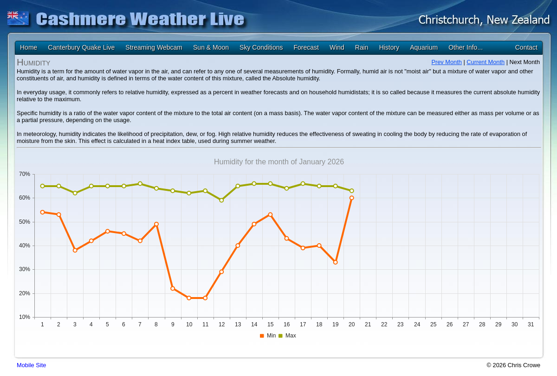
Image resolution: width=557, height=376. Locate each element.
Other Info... (465, 47)
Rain (362, 47)
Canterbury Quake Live (81, 47)
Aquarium (424, 47)
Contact (526, 47)
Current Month (485, 61)
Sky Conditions (261, 47)
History (389, 47)
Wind (337, 47)
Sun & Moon (211, 47)
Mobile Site (31, 365)
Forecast (305, 47)
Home (28, 47)
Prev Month (446, 61)
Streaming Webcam (153, 47)
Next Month (525, 61)
